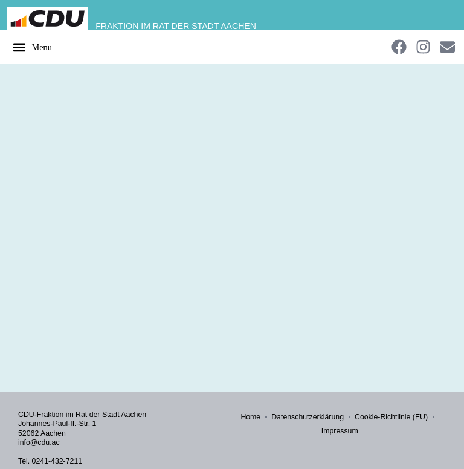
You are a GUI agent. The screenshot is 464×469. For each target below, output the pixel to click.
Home (250, 417)
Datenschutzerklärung (307, 417)
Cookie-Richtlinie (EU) (391, 417)
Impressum (339, 431)
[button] (32, 47)
